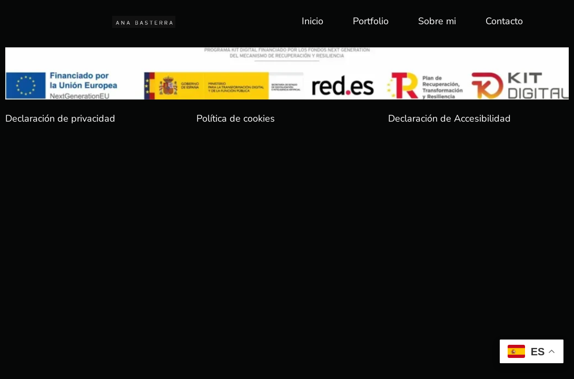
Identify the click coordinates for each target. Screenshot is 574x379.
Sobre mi (437, 21)
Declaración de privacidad (60, 118)
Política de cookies (235, 118)
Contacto (504, 21)
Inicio (312, 21)
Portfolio (371, 21)
